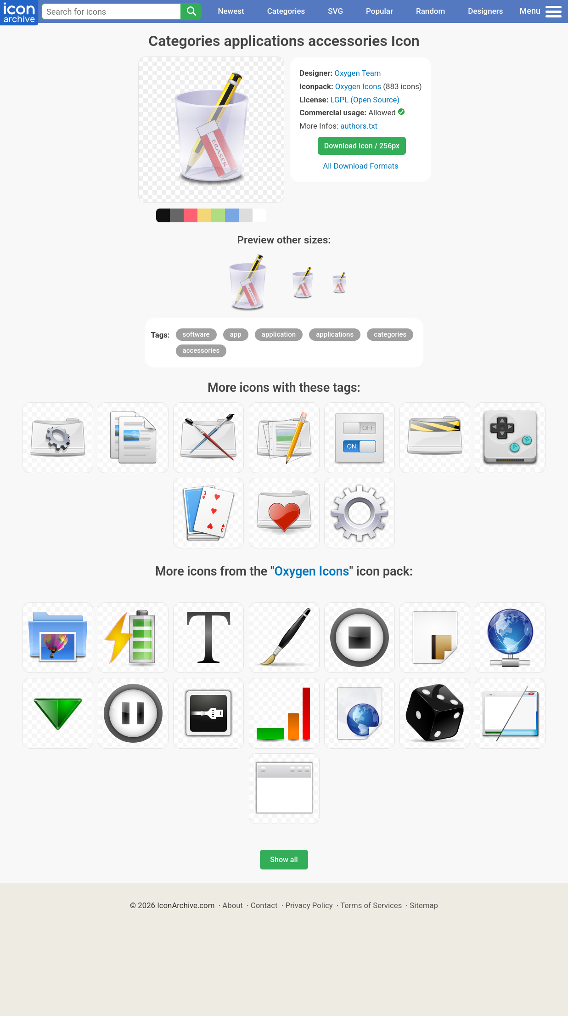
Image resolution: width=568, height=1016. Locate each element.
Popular (379, 11)
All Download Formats (361, 165)
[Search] (191, 11)
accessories (201, 350)
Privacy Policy (308, 905)
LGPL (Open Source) (365, 99)
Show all (284, 859)
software (196, 334)
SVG (335, 11)
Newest (231, 11)
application (279, 334)
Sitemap (424, 905)
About (232, 905)
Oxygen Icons (358, 86)
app (236, 334)
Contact (264, 905)
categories (390, 334)
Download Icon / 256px (361, 145)
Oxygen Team (357, 73)
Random (430, 11)
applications (335, 334)
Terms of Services (371, 905)
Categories (286, 11)
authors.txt (358, 125)
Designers (485, 11)
